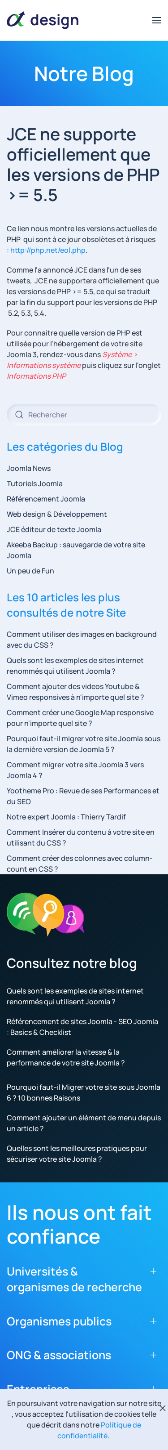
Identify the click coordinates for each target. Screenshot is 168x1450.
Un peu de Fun (30, 571)
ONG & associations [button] (59, 1355)
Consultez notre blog (72, 963)
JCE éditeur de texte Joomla (54, 529)
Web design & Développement (57, 514)
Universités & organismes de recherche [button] (74, 1279)
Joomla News (29, 468)
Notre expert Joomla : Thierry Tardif (66, 817)
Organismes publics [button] (59, 1321)
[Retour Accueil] (42, 20)
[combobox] (84, 414)
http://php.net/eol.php (48, 250)
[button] (156, 20)
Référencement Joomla (46, 499)
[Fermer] (162, 1408)
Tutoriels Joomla (35, 483)
